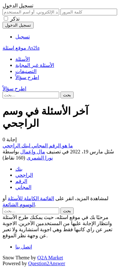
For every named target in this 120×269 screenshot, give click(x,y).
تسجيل (22, 36)
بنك (18, 169)
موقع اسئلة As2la (21, 48)
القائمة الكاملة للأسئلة (31, 198)
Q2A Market (50, 257)
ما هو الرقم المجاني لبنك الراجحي (38, 145)
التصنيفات (25, 71)
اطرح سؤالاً (27, 77)
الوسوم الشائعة (19, 204)
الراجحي (24, 175)
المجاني (23, 187)
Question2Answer (46, 263)
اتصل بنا (23, 246)
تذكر (15, 18)
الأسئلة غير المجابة (34, 65)
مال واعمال (32, 151)
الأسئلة (22, 59)
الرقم (21, 181)
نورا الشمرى (40, 157)
